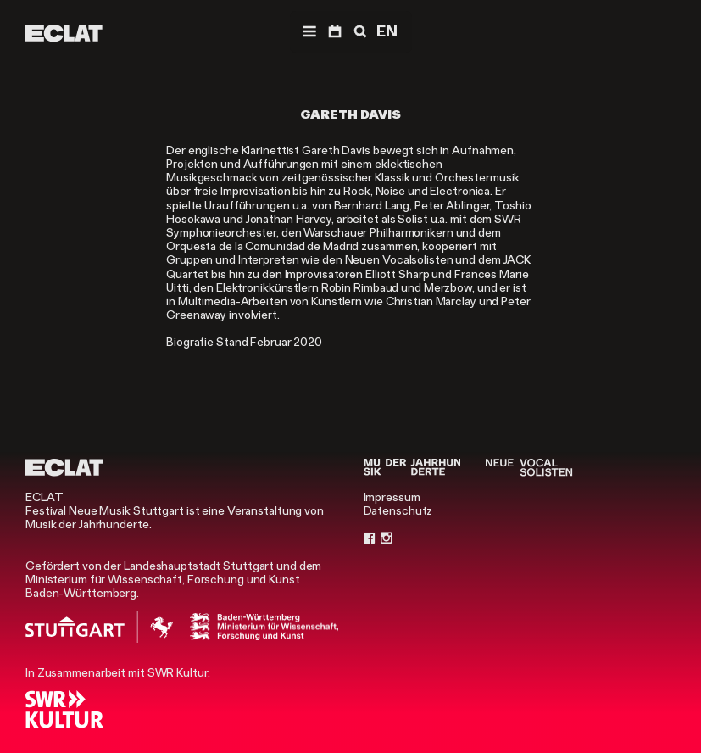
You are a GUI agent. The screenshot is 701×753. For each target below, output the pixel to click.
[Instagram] (386, 537)
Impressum (392, 497)
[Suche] (359, 32)
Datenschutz (398, 510)
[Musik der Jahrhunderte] (412, 467)
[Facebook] (370, 537)
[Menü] (309, 32)
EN (387, 31)
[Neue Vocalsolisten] (529, 467)
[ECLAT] (64, 33)
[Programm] (335, 32)
